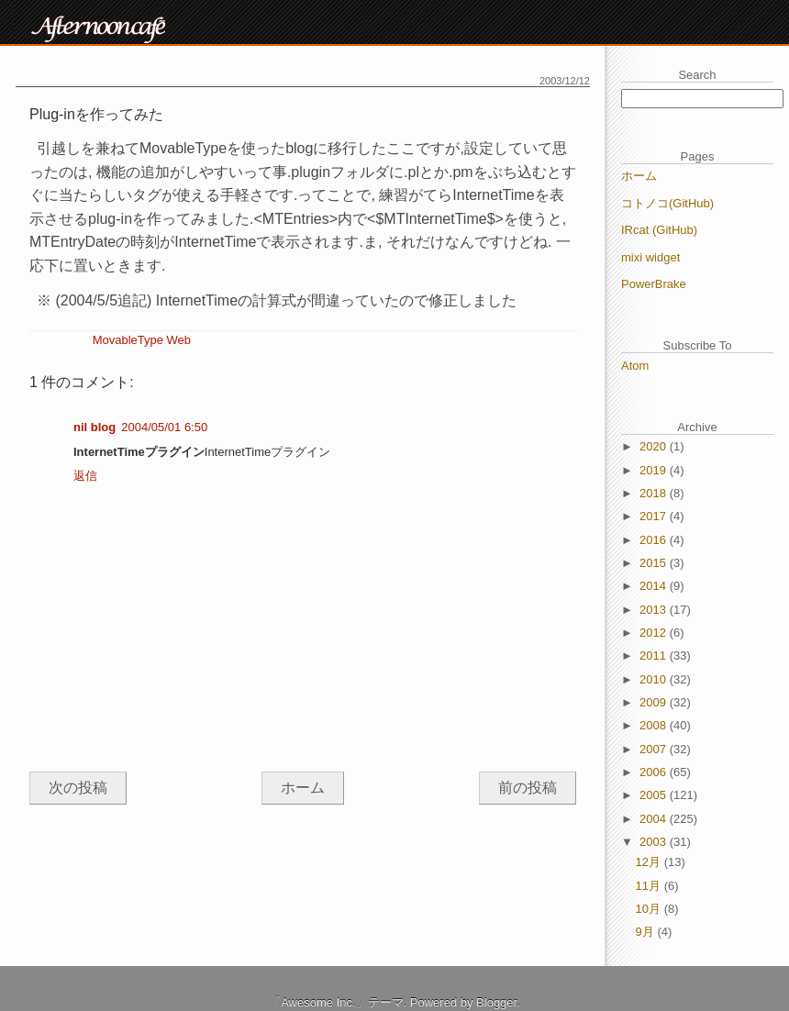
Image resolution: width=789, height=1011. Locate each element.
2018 (654, 493)
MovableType (128, 340)
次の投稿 (78, 787)
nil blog (94, 427)
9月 (647, 932)
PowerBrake (653, 284)
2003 (654, 842)
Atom (635, 365)
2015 (654, 563)
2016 (654, 540)
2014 (654, 586)
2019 (654, 470)
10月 (650, 909)
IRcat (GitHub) (659, 230)
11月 (650, 886)
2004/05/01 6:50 (164, 427)
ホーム (303, 787)
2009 (654, 702)
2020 (654, 446)
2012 (654, 632)
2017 (654, 516)
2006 (654, 772)
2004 (654, 819)
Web (179, 340)
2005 (654, 795)
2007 (654, 749)
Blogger (496, 1002)
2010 (654, 679)
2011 (654, 655)
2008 (654, 725)
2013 (654, 610)
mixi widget (650, 257)
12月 (650, 862)
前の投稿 (527, 787)
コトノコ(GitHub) (667, 203)
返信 (85, 476)
